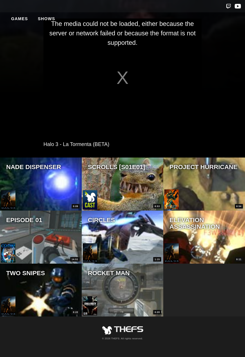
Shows (66, 6)
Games (39, 6)
